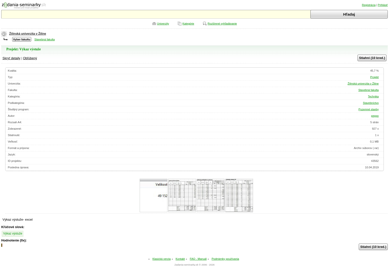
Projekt (374, 77)
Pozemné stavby (368, 109)
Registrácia (369, 4)
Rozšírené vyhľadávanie (222, 23)
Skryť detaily (11, 58)
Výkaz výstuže (12, 233)
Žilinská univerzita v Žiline (27, 33)
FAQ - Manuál (198, 258)
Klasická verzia (161, 258)
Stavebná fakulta (44, 39)
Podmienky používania (225, 258)
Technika (373, 96)
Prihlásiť (383, 4)
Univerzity (163, 23)
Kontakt (180, 258)
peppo (375, 115)
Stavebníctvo (371, 102)
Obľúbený (30, 58)
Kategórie (188, 23)
